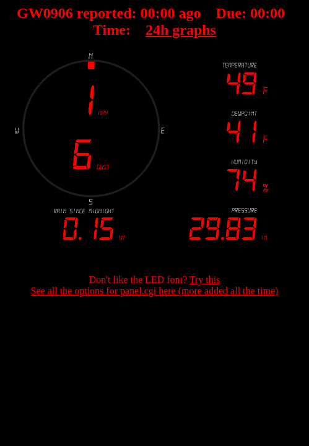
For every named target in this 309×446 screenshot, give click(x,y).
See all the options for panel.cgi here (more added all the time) (155, 291)
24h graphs (181, 30)
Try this (204, 279)
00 (148, 13)
